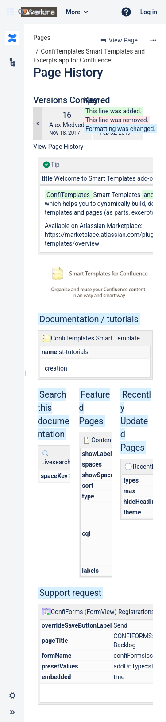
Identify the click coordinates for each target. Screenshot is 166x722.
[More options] (153, 40)
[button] (126, 12)
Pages (41, 37)
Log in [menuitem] (148, 11)
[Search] (21, 11)
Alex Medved (67, 124)
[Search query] (63, 12)
